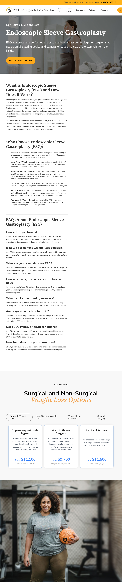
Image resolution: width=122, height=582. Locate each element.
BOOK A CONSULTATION (20, 60)
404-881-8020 (108, 2)
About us (60, 10)
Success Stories (69, 10)
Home (52, 10)
